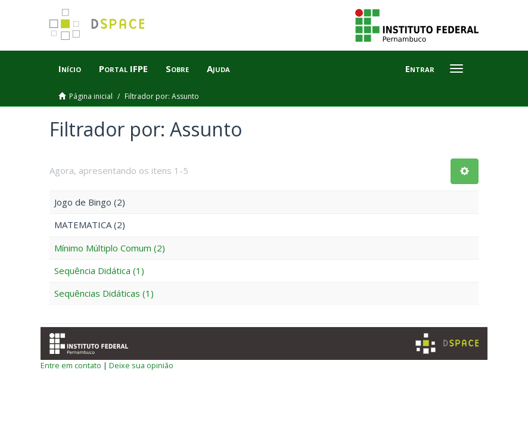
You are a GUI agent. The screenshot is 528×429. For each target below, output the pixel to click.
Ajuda (218, 68)
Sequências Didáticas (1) (104, 293)
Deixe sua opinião (141, 365)
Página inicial (91, 96)
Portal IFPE (123, 68)
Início (69, 68)
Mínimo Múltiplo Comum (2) (109, 248)
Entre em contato (71, 365)
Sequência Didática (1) (99, 270)
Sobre (177, 68)
